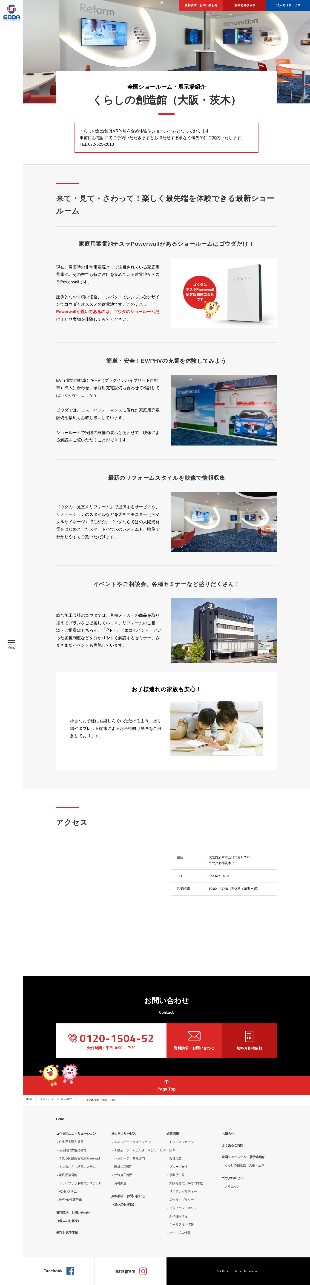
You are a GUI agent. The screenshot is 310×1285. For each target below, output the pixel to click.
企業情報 (172, 1133)
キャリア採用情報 (181, 1224)
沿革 (172, 1150)
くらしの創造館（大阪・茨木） (245, 1165)
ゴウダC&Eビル (232, 1178)
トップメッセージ (181, 1142)
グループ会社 (178, 1166)
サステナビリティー (183, 1191)
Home (60, 1119)
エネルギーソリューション (132, 1142)
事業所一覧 (177, 1175)
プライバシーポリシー (184, 1208)
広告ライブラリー (181, 1200)
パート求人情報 (180, 1233)
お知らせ (228, 1133)
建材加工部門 (123, 1166)
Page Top (166, 1083)
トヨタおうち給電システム (77, 1166)
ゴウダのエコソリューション (76, 1133)
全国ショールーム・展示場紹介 (63, 1100)
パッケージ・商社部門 (129, 1158)
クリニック (232, 1186)
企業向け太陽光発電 (72, 1150)
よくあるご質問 (232, 1145)
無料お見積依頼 (249, 1040)
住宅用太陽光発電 (71, 1142)
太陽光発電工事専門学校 (186, 1183)
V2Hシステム (68, 1191)
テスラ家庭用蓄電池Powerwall (79, 1158)
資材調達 (120, 1183)
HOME (31, 1100)
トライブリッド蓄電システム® (80, 1183)
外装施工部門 (123, 1175)
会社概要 (175, 1158)
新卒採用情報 (178, 1216)
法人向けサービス (123, 1133)
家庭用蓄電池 (68, 1175)
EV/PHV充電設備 (70, 1200)
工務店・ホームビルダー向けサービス (140, 1150)
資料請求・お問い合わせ (194, 1040)
